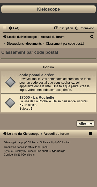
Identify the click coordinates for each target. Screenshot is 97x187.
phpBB (25, 142)
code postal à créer (36, 75)
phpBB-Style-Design (53, 151)
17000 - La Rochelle (36, 97)
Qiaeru (44, 147)
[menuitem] (14, 28)
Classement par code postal (29, 52)
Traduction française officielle (20, 147)
